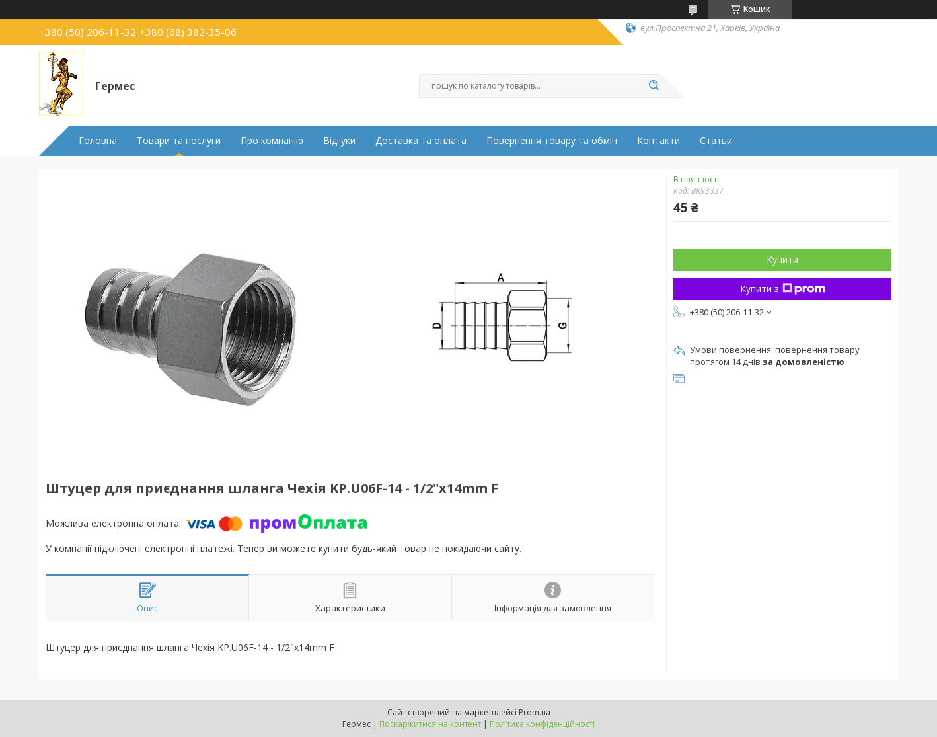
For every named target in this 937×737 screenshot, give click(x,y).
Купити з (782, 288)
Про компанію (272, 140)
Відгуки (339, 140)
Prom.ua (534, 712)
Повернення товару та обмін (551, 140)
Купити (782, 259)
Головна (98, 140)
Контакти (658, 140)
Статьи (716, 140)
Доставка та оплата (421, 140)
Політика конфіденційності (542, 724)
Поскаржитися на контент (430, 724)
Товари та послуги (179, 140)
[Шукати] (653, 86)
